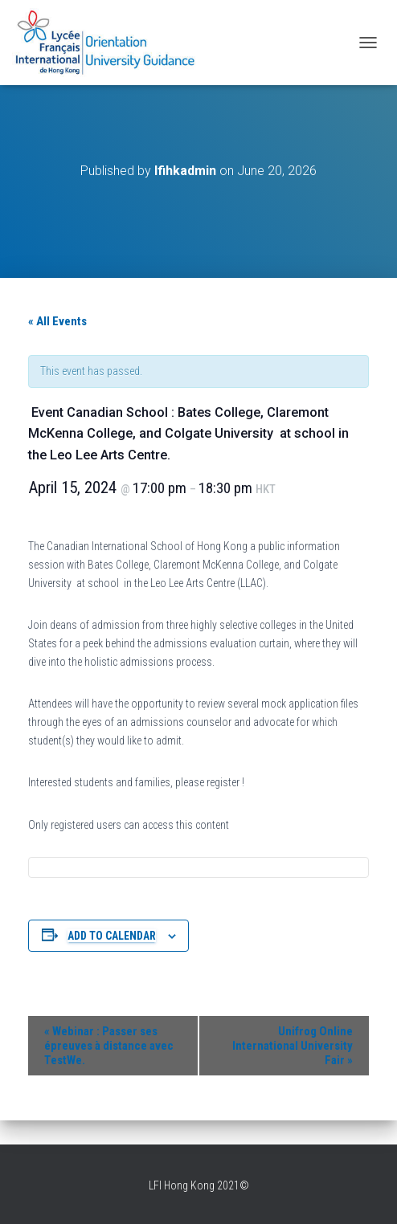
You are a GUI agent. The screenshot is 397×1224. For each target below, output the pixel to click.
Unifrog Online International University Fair (292, 1045)
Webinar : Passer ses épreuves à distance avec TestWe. (109, 1045)
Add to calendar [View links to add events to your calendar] (112, 935)
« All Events (57, 321)
